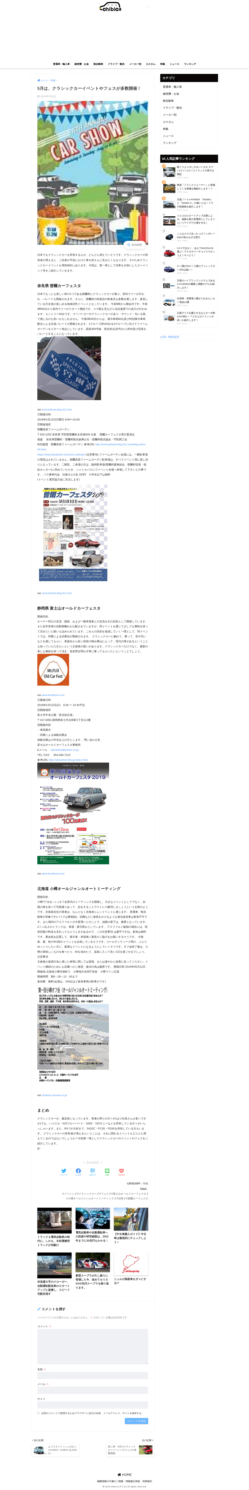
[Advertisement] (124, 37)
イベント (69, 1192)
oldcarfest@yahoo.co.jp (65, 749)
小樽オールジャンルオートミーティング (91, 1197)
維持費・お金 (81, 64)
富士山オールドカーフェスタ (129, 1192)
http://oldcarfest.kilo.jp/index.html (68, 759)
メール (43, 1383)
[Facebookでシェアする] (78, 1171)
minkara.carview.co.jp (55, 1094)
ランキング (190, 64)
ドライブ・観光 (116, 64)
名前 (41, 1369)
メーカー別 (135, 64)
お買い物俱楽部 (169, 337)
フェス (105, 1192)
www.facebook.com (53, 694)
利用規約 (147, 1481)
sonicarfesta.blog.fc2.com (57, 409)
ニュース (174, 64)
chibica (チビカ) (122, 6)
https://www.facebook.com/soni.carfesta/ (61, 454)
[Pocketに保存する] (121, 1171)
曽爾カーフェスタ (138, 1197)
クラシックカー (88, 1192)
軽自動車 (98, 64)
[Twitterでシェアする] (64, 1171)
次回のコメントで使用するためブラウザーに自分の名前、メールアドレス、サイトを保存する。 (92, 1412)
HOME (125, 1475)
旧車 (120, 1197)
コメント (44, 1326)
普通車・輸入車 (61, 64)
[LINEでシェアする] (107, 1171)
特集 (162, 64)
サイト (41, 1398)
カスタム (150, 64)
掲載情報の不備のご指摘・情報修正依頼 (118, 1481)
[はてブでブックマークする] (93, 1171)
